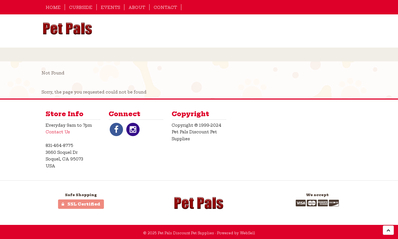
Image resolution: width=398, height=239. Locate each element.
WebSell (247, 233)
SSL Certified (81, 204)
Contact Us (58, 131)
